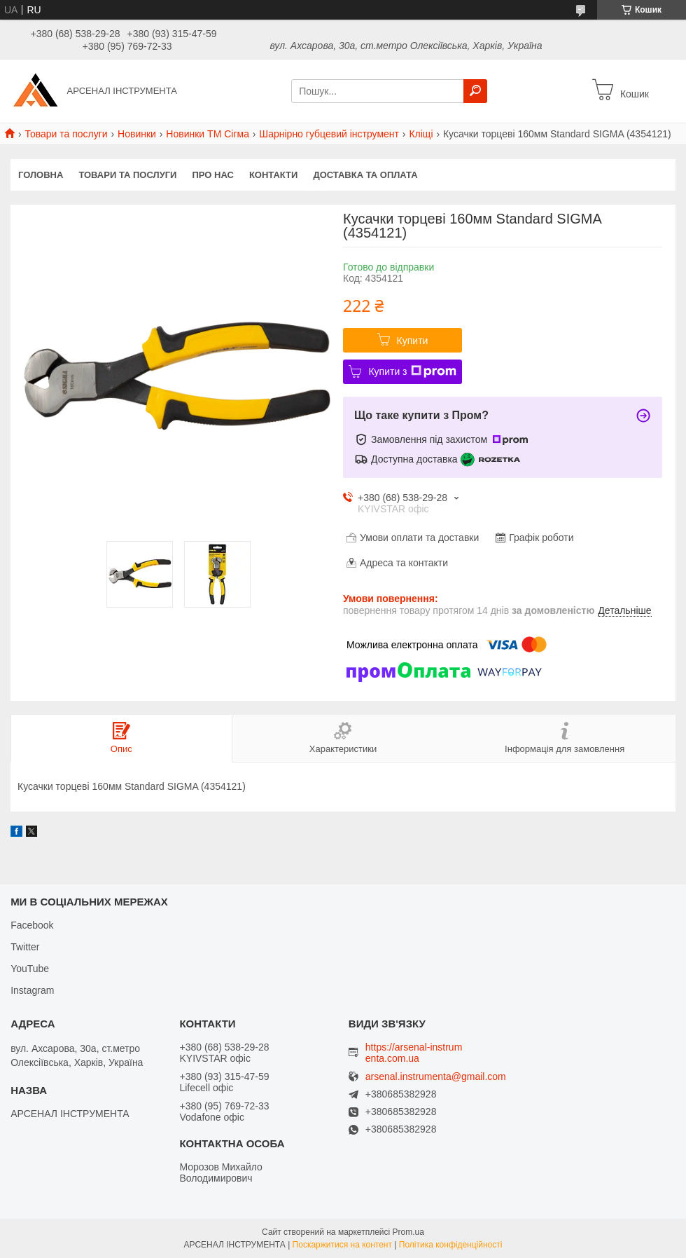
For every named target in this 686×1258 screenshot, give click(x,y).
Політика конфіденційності (451, 1245)
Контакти (273, 175)
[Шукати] (475, 91)
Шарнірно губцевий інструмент (329, 133)
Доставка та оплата (365, 175)
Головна (40, 175)
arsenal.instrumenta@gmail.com (435, 1077)
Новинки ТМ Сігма (207, 133)
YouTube (29, 968)
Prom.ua (408, 1232)
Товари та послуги (65, 133)
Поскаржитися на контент (342, 1245)
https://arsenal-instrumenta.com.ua (414, 1052)
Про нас (212, 175)
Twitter (24, 946)
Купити (412, 340)
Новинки (137, 133)
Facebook (31, 925)
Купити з (412, 371)
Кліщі (421, 133)
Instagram (32, 990)
